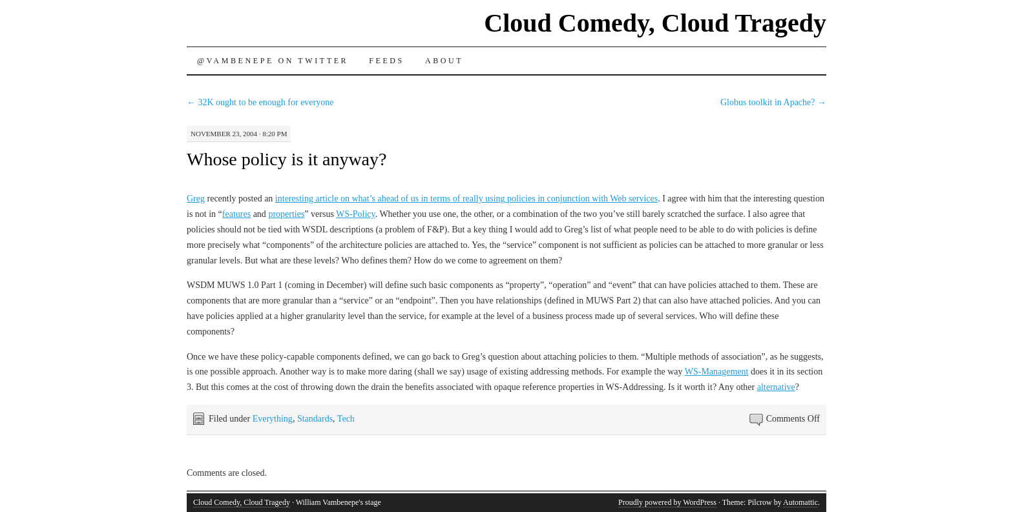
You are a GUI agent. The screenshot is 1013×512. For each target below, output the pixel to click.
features (236, 214)
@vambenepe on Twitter (272, 60)
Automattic (800, 502)
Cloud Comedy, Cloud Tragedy (655, 22)
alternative (776, 387)
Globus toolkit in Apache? (773, 102)
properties (286, 214)
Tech (346, 419)
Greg (196, 198)
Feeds (386, 60)
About (444, 60)
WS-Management (717, 371)
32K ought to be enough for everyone (260, 102)
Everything (273, 419)
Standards (315, 419)
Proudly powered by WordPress (667, 502)
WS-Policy (355, 214)
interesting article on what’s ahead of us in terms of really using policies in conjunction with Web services (466, 198)
